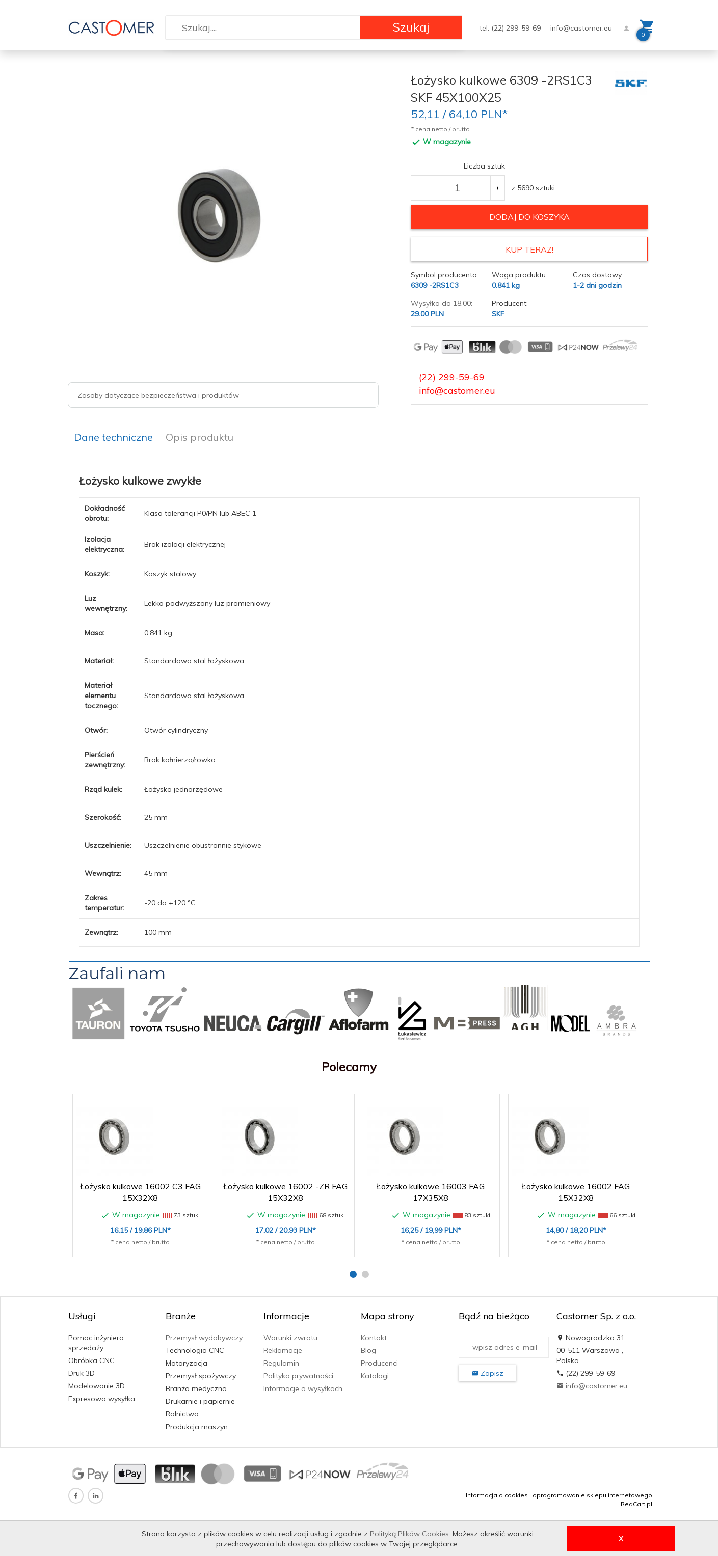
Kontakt (374, 1337)
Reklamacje (282, 1349)
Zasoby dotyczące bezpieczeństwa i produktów (158, 395)
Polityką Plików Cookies (409, 1533)
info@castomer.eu (581, 28)
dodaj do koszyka (529, 217)
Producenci (379, 1362)
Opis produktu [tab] (199, 436)
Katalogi (375, 1375)
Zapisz (487, 1372)
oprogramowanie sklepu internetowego (592, 1494)
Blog (368, 1349)
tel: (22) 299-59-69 (511, 28)
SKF (498, 313)
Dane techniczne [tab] (113, 436)
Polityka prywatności (298, 1375)
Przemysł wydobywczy (204, 1337)
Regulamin (281, 1362)
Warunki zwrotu (290, 1337)
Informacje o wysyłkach (302, 1388)
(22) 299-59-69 (452, 376)
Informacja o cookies (497, 1494)
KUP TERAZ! (529, 249)
